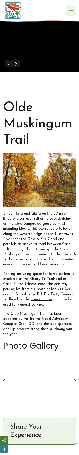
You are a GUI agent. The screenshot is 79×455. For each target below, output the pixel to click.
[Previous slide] (4, 381)
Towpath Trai (41, 299)
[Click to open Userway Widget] (4, 449)
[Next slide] (75, 381)
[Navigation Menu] (71, 10)
